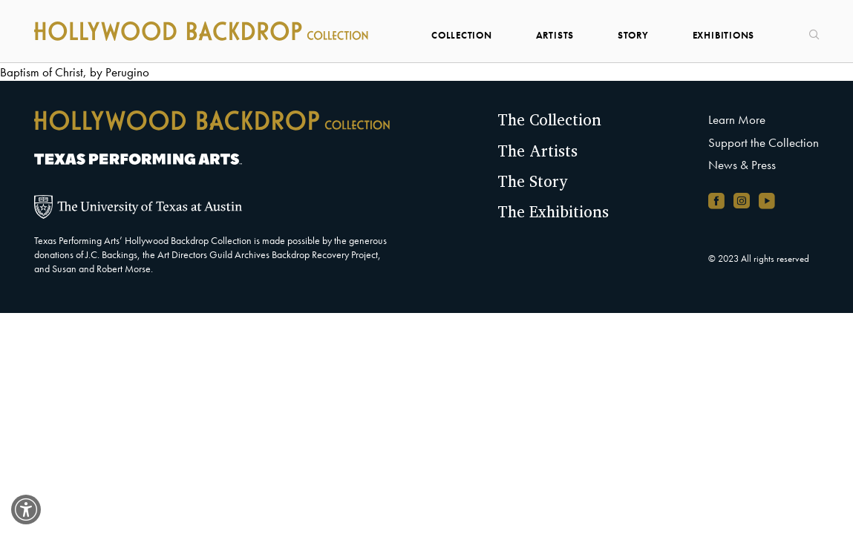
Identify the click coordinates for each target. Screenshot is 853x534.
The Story (532, 181)
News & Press (742, 165)
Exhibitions (724, 35)
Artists (555, 35)
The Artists (537, 150)
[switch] (26, 509)
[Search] (808, 30)
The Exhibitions (553, 211)
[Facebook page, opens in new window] (716, 200)
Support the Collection (763, 143)
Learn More (736, 120)
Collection (461, 35)
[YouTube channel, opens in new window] (767, 200)
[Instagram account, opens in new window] (741, 200)
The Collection (549, 119)
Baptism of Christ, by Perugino (74, 72)
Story (633, 35)
